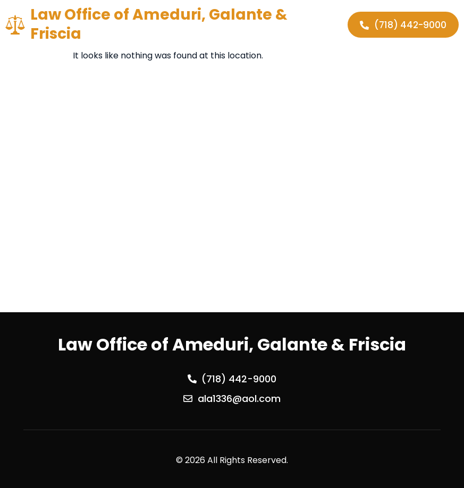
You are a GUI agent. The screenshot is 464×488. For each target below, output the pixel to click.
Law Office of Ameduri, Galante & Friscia (159, 24)
